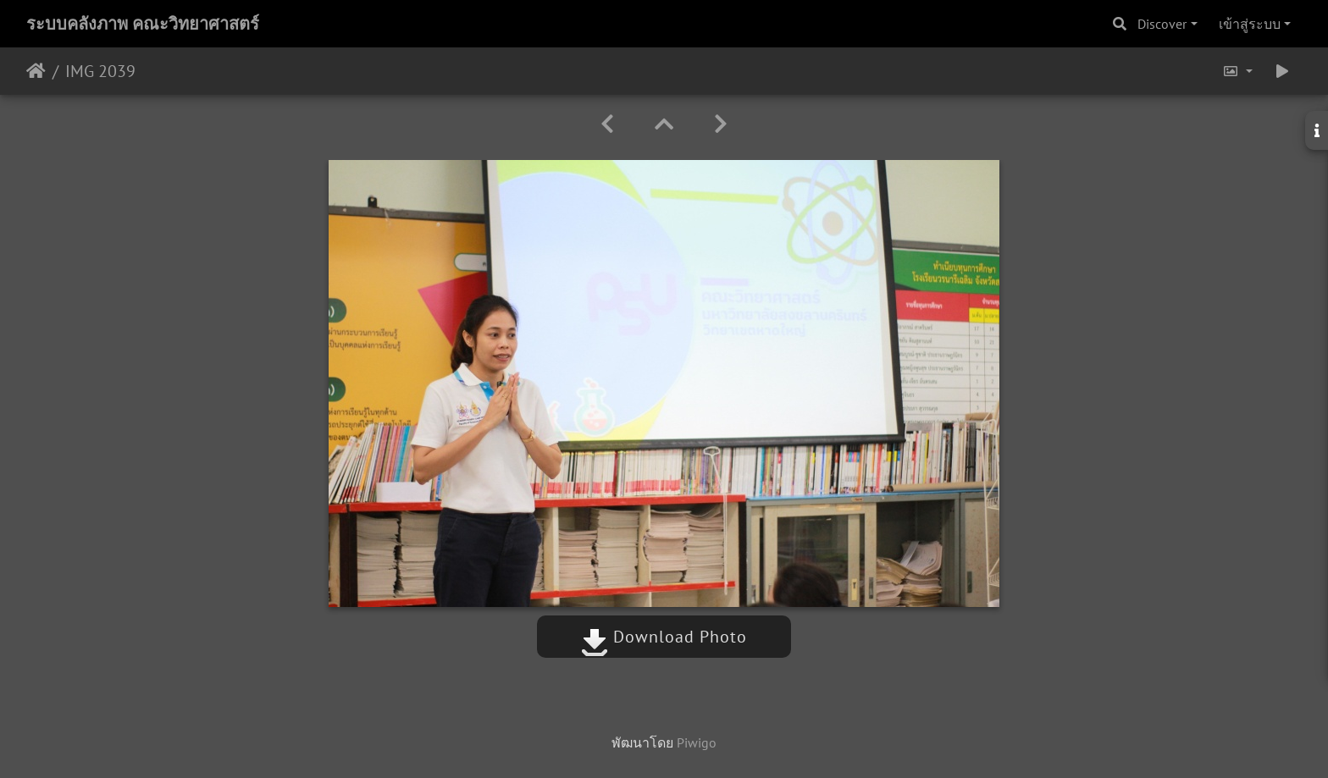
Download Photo (664, 637)
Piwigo (697, 742)
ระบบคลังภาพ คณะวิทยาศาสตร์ (142, 24)
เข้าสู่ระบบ (1250, 23)
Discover (1162, 23)
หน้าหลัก (36, 71)
